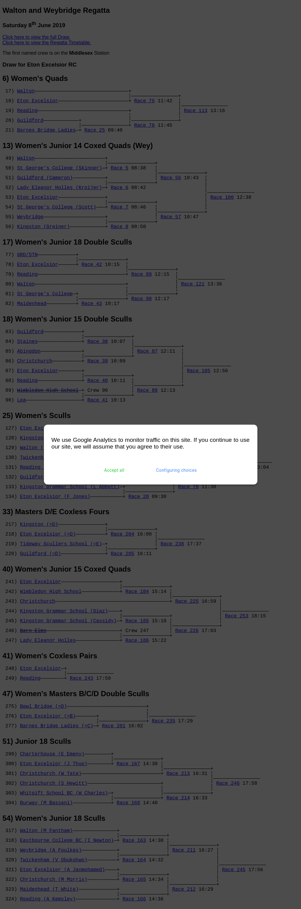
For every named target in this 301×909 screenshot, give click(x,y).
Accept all (114, 470)
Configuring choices (176, 470)
